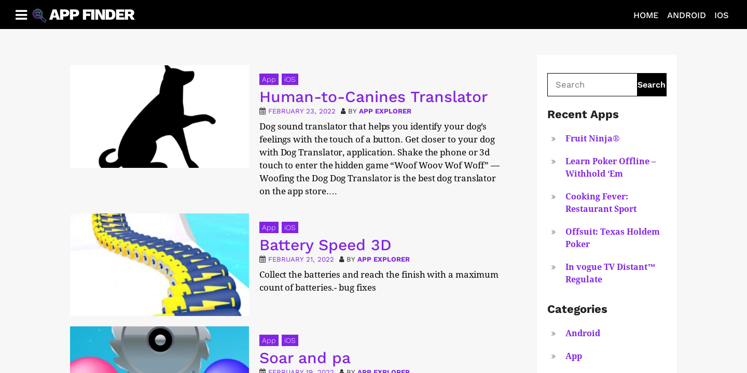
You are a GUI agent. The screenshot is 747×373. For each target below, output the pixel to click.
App (269, 79)
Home (646, 15)
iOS (721, 15)
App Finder (91, 14)
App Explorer (385, 111)
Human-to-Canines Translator (373, 97)
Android (686, 15)
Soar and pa (305, 358)
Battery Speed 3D (325, 245)
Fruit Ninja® (592, 139)
